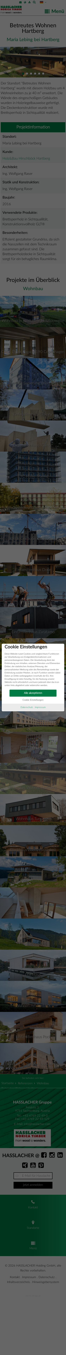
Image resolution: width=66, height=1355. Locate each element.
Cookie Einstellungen (33, 700)
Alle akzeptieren (33, 693)
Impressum (40, 707)
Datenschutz (27, 707)
